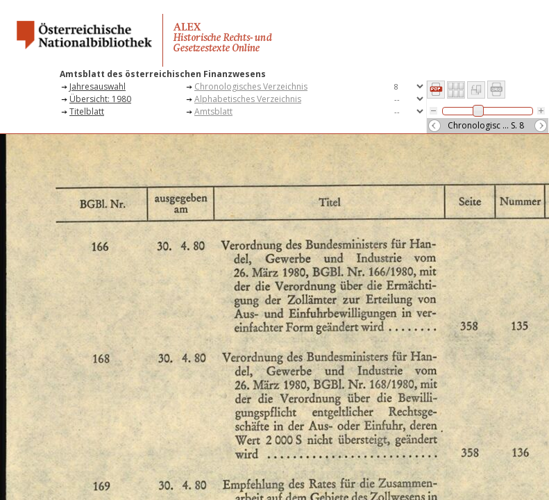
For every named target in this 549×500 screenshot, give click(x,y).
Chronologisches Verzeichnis (250, 86)
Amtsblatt (213, 111)
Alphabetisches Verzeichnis (247, 99)
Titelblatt (86, 111)
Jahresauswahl (97, 86)
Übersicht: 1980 (100, 99)
